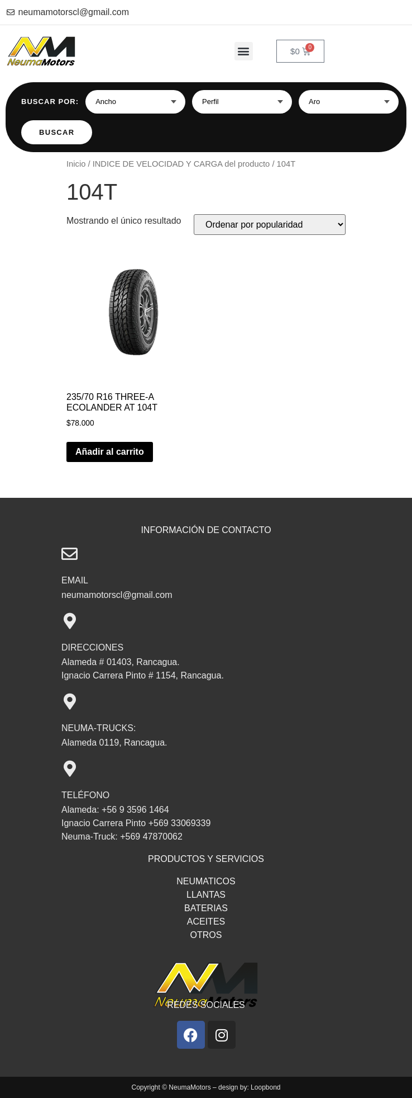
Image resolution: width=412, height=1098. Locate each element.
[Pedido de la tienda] (270, 224)
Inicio (75, 163)
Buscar (56, 132)
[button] (243, 51)
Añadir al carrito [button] (109, 451)
